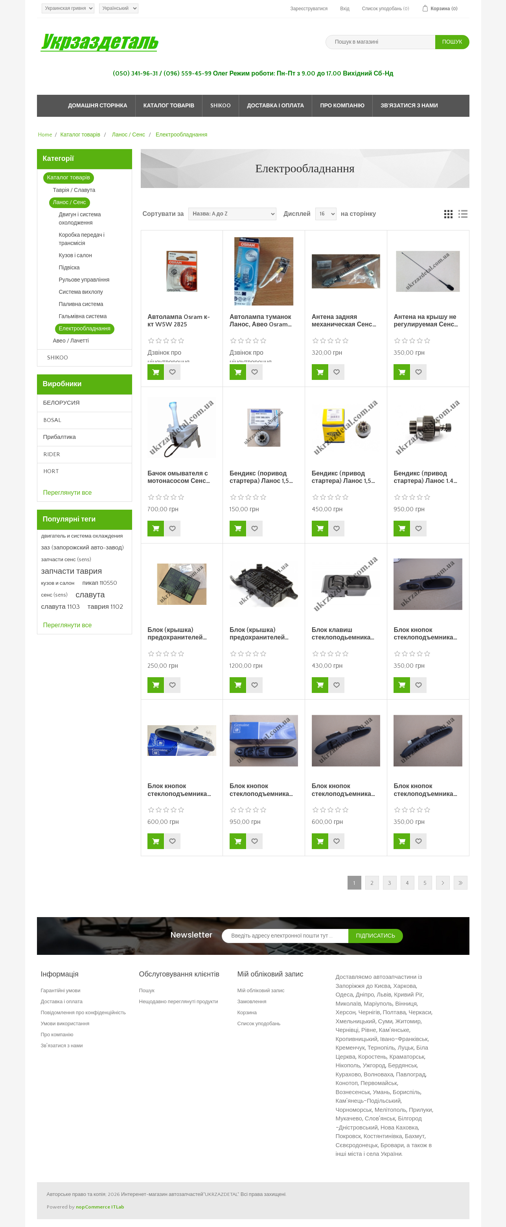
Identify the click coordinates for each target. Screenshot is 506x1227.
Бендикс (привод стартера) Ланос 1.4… (425, 477)
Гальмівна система (83, 316)
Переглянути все (67, 492)
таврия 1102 (105, 606)
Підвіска (69, 268)
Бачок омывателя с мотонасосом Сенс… (178, 477)
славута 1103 (60, 606)
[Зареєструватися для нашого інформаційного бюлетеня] (285, 936)
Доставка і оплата (275, 106)
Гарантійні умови (61, 990)
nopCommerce (93, 1207)
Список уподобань (259, 1023)
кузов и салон (58, 583)
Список (462, 214)
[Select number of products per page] (326, 214)
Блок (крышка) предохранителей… (176, 633)
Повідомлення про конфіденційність (83, 1012)
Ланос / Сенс (69, 202)
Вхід (345, 8)
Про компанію (342, 106)
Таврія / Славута (74, 190)
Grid (448, 214)
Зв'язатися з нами (409, 106)
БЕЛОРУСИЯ (61, 403)
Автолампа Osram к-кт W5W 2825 (178, 320)
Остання (460, 883)
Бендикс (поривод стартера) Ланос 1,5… (261, 477)
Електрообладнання (84, 329)
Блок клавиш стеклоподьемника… (343, 633)
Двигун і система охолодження (80, 219)
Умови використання (65, 1023)
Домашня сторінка (97, 106)
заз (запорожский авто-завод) (82, 547)
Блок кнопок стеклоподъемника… (425, 633)
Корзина (247, 1012)
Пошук (147, 990)
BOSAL (52, 420)
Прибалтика (59, 437)
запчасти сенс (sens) (66, 559)
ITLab (117, 1207)
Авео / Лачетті (71, 341)
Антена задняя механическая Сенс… (344, 320)
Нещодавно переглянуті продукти (178, 1001)
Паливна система (81, 304)
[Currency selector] (68, 8)
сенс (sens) (54, 595)
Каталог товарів (169, 106)
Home (45, 135)
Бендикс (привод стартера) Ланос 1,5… (343, 477)
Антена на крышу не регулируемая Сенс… (426, 320)
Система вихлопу (81, 292)
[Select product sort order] (232, 214)
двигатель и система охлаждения (82, 536)
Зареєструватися (309, 8)
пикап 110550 (99, 583)
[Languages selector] (118, 8)
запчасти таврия (71, 571)
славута (90, 595)
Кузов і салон (75, 255)
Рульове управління (84, 280)
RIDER (51, 454)
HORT (51, 471)
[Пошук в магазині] (381, 42)
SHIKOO (220, 106)
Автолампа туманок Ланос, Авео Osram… (261, 320)
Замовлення (252, 1001)
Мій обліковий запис (261, 990)
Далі (443, 883)
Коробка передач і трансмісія (82, 239)
